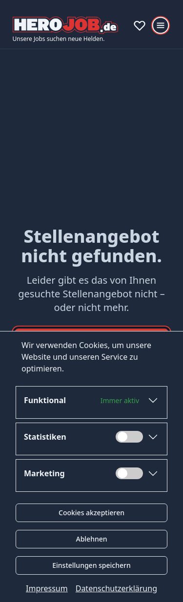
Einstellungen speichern (91, 565)
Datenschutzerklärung (116, 588)
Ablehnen (91, 539)
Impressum (47, 588)
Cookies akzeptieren (91, 512)
